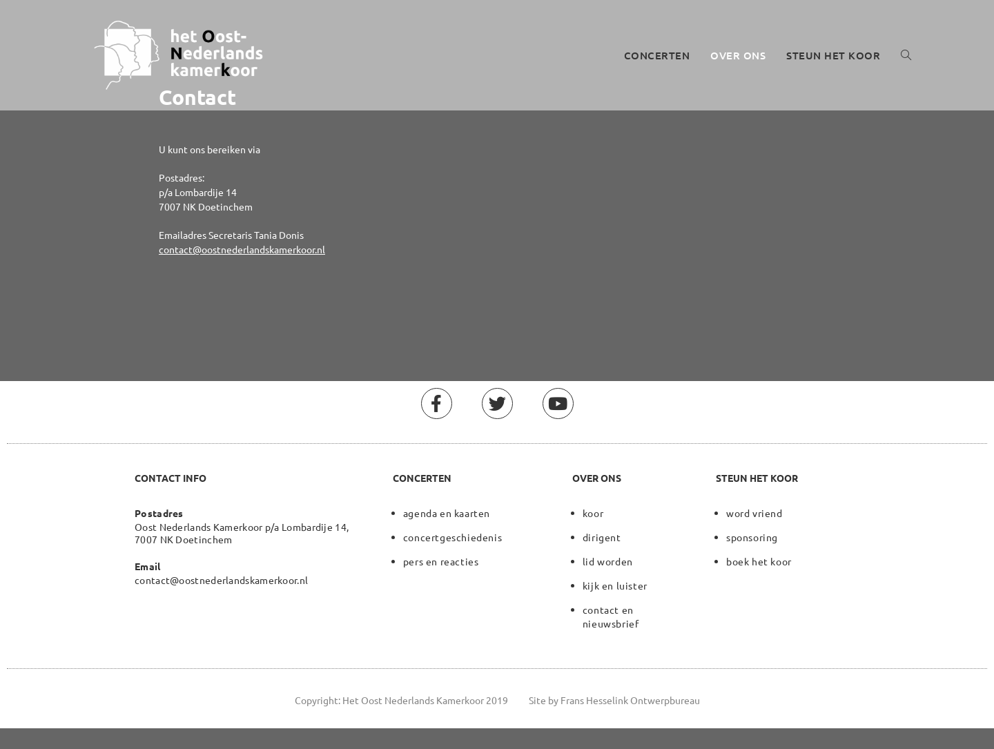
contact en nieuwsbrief (611, 616)
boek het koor (759, 561)
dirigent (602, 537)
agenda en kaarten (446, 513)
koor (593, 513)
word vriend (754, 513)
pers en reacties (441, 561)
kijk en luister (615, 585)
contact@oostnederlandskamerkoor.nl (242, 249)
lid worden (608, 561)
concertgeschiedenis (452, 537)
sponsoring (752, 537)
